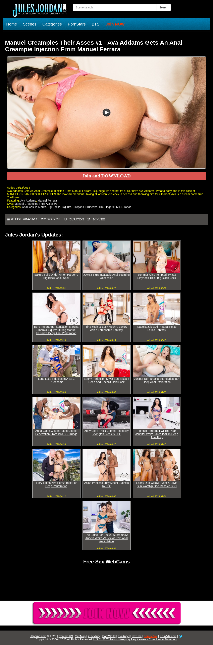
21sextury (94, 636)
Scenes (29, 24)
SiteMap (80, 636)
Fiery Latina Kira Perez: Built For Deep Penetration (56, 484)
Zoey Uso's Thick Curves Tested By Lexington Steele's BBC (106, 432)
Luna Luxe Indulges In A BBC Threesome (56, 380)
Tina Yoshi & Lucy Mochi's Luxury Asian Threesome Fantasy (106, 328)
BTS (96, 24)
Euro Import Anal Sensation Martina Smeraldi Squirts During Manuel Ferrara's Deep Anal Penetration (56, 330)
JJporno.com (38, 636)
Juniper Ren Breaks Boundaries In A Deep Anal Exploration (156, 380)
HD (101, 207)
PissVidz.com (168, 636)
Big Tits (66, 207)
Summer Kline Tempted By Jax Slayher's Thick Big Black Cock (156, 276)
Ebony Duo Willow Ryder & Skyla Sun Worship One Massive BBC (156, 484)
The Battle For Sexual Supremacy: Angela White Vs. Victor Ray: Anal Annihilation (106, 538)
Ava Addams (28, 200)
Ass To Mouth (37, 207)
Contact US (66, 636)
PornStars (77, 24)
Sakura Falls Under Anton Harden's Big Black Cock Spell (56, 276)
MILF (119, 207)
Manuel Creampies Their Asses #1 (35, 203)
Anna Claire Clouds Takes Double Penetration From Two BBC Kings (56, 432)
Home (11, 24)
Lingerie (110, 207)
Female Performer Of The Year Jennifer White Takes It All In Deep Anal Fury (156, 434)
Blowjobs (78, 207)
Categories (52, 24)
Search (163, 7)
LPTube (137, 636)
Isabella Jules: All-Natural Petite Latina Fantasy (156, 328)
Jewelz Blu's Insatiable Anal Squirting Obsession (106, 276)
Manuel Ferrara (47, 200)
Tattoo (127, 207)
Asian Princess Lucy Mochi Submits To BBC (106, 484)
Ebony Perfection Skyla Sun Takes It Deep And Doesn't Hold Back (106, 380)
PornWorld (109, 636)
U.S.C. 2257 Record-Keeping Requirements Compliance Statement (135, 639)
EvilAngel (123, 636)
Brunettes (91, 207)
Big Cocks (54, 207)
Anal (25, 207)
